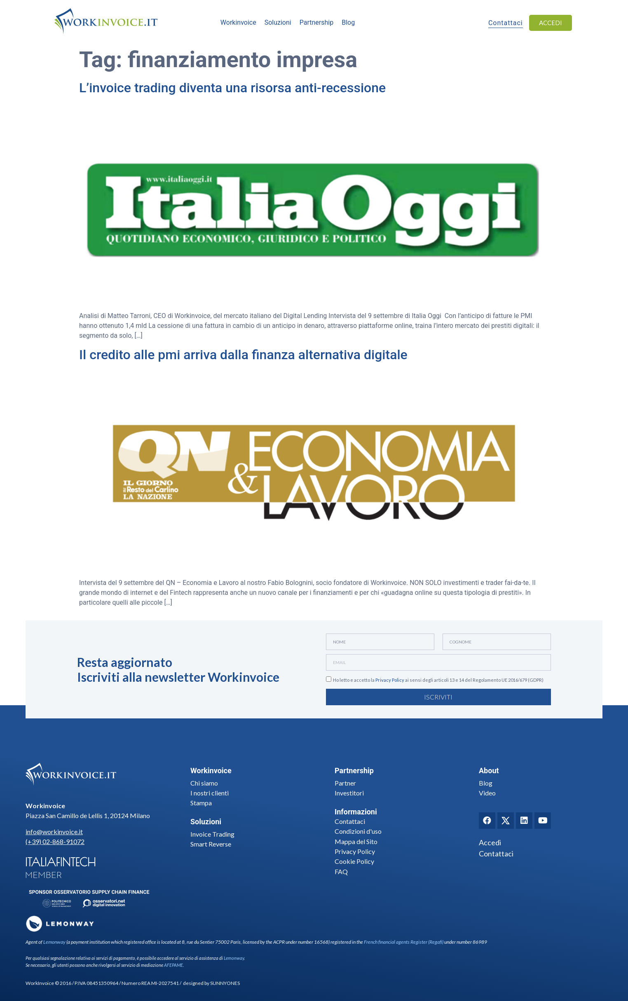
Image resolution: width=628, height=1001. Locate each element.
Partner (345, 783)
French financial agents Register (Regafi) (403, 942)
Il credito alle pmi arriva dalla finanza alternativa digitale (243, 355)
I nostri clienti (209, 793)
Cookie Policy (354, 861)
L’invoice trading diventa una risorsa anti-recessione (232, 88)
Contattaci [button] (505, 23)
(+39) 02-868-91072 (55, 841)
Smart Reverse (210, 844)
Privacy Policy (389, 680)
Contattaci (350, 821)
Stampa (201, 803)
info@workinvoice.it (54, 831)
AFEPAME (173, 965)
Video (487, 793)
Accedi (490, 842)
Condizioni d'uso (358, 831)
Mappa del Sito (356, 841)
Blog (485, 783)
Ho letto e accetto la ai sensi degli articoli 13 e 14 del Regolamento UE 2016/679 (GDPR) (438, 680)
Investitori (349, 793)
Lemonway (54, 942)
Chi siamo (204, 783)
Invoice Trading (212, 834)
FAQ (341, 871)
